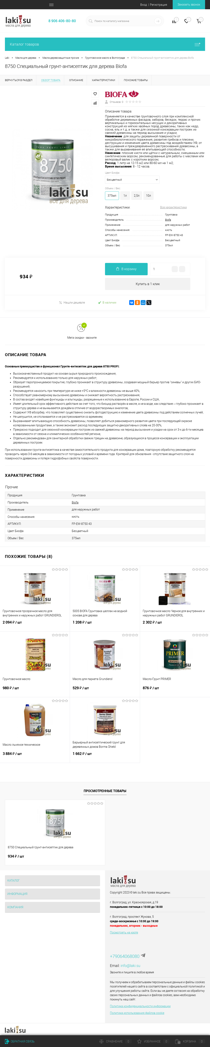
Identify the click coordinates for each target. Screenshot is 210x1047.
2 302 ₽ (175, 625)
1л (125, 195)
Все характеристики (173, 207)
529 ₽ (105, 690)
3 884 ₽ (35, 756)
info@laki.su (130, 966)
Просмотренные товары (105, 791)
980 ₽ (35, 690)
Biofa (168, 219)
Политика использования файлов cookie (137, 1013)
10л (148, 195)
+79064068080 (124, 956)
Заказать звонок (189, 4)
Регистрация (158, 4)
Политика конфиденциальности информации (140, 1006)
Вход (143, 4)
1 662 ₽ (105, 756)
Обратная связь (20, 1041)
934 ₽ (16, 856)
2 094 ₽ (35, 625)
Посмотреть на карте (124, 932)
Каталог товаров (105, 44)
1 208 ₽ (105, 625)
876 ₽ (175, 690)
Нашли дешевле (72, 302)
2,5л (136, 195)
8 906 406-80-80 (62, 20)
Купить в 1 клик (148, 284)
